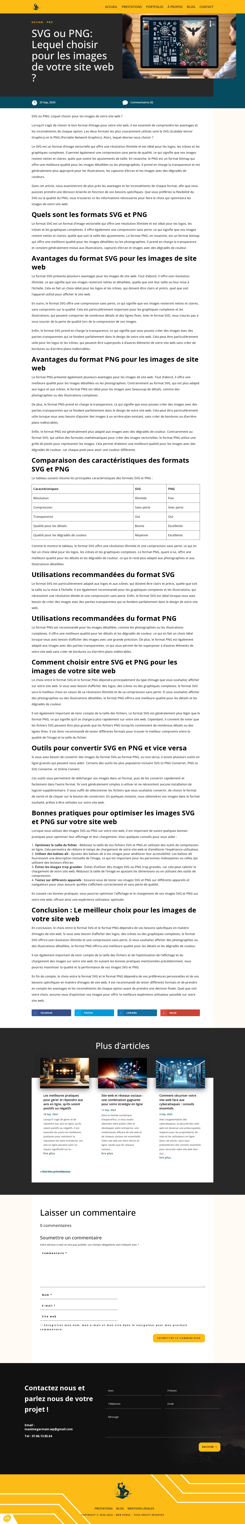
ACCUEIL (111, 7)
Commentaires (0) (141, 102)
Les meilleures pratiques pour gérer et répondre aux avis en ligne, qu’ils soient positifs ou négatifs (63, 1101)
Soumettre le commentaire (179, 1338)
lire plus (49, 1153)
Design (37, 22)
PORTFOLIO (154, 7)
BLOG (191, 7)
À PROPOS (175, 7)
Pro (50, 22)
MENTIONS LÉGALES (141, 1508)
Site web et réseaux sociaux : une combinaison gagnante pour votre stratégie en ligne (122, 1099)
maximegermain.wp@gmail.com (49, 1429)
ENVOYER (208, 1447)
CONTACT (206, 7)
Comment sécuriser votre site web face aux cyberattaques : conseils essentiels (177, 1101)
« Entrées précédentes (55, 1171)
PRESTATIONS (132, 7)
